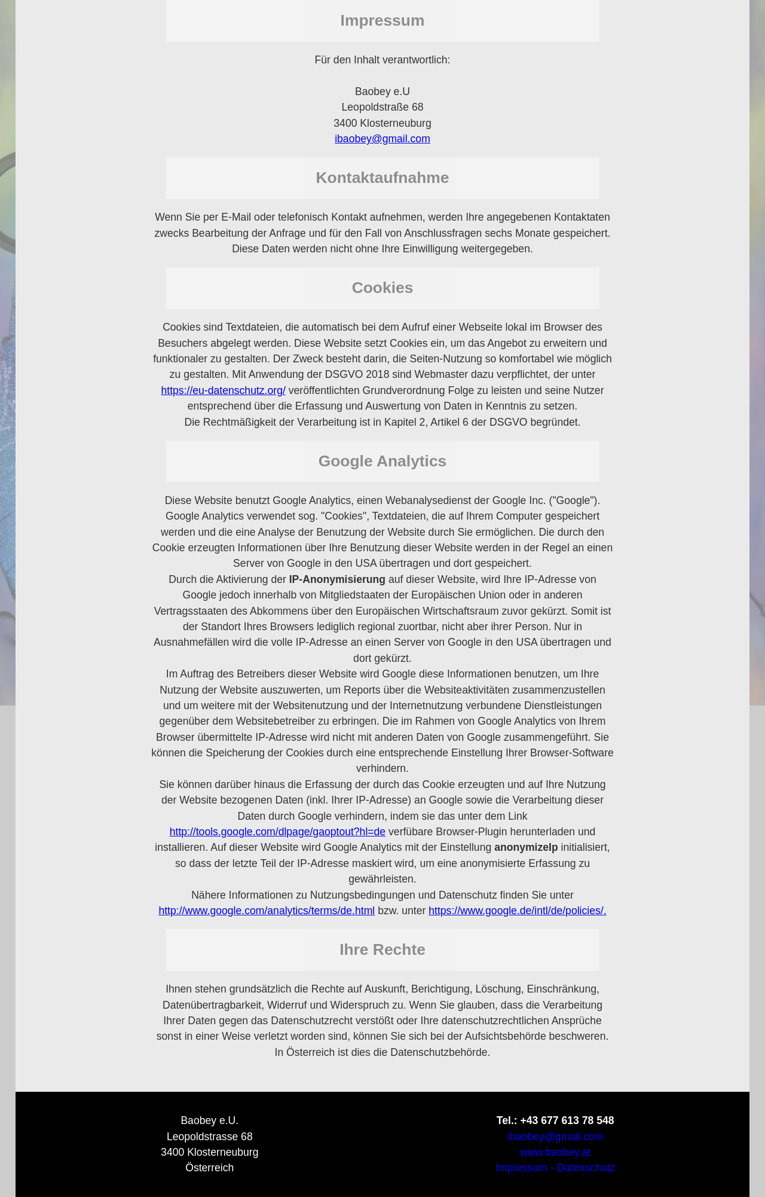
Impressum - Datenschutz (555, 1168)
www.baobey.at (555, 1152)
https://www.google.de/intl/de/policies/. (517, 911)
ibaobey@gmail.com (382, 139)
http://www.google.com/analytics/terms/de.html (266, 911)
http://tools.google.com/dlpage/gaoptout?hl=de (277, 832)
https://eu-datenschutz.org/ (223, 390)
